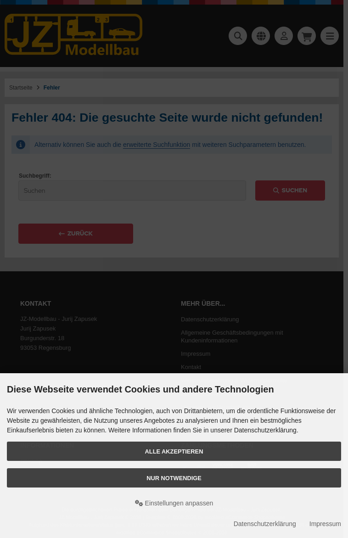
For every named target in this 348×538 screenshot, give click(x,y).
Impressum (325, 523)
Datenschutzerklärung (265, 523)
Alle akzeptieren (174, 451)
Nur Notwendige (173, 478)
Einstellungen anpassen (174, 503)
